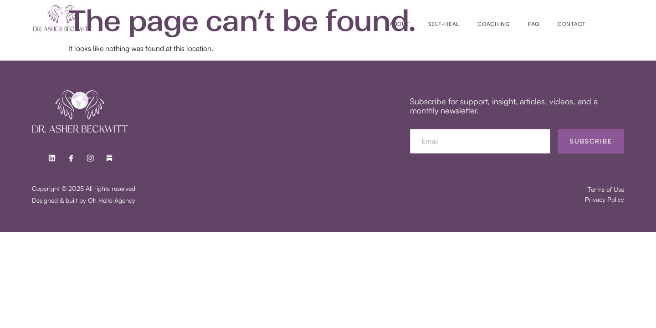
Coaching (493, 23)
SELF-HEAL (443, 23)
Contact (572, 23)
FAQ (533, 23)
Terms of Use (606, 189)
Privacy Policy (604, 199)
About (400, 23)
